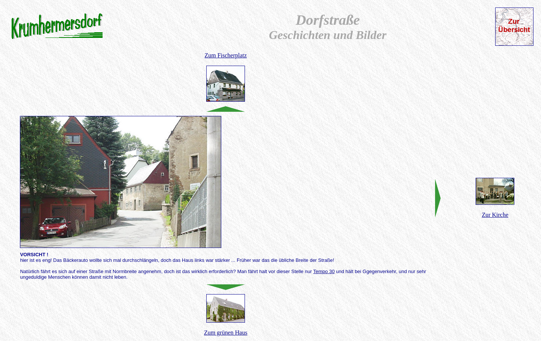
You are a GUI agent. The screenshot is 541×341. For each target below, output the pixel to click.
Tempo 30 (324, 271)
